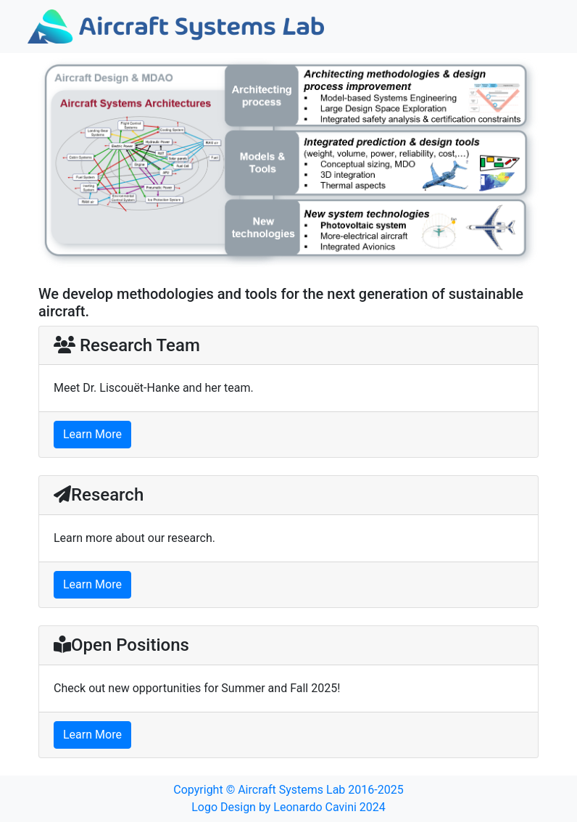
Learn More (92, 434)
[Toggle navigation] (529, 26)
